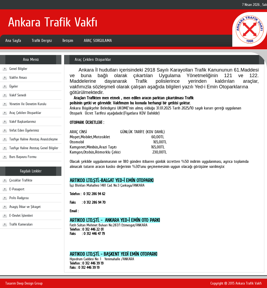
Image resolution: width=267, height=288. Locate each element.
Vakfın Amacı (18, 77)
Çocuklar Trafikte (20, 180)
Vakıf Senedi (17, 95)
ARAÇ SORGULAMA (98, 40)
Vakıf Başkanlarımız (22, 121)
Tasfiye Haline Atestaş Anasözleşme (33, 139)
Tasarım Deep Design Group (23, 283)
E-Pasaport (16, 189)
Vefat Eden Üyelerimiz (24, 130)
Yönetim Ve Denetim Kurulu (27, 104)
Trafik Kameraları (21, 224)
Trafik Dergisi (42, 40)
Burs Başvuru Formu (22, 157)
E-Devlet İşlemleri (21, 215)
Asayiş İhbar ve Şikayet (25, 206)
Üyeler (13, 86)
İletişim (67, 40)
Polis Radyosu (19, 198)
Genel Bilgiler (18, 68)
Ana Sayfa (13, 40)
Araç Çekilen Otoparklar (25, 113)
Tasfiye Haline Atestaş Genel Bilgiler (33, 148)
